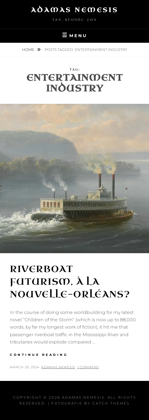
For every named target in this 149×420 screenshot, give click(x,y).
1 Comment (88, 367)
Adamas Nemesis (74, 10)
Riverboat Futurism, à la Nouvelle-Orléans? (70, 281)
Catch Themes (111, 403)
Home (28, 49)
